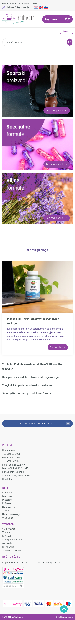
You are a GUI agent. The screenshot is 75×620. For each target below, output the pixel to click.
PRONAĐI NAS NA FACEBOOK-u (35, 423)
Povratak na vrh (64, 609)
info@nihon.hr (29, 3)
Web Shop (7, 517)
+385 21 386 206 (11, 3)
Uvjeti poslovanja (11, 514)
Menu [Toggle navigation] (66, 31)
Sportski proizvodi (12, 550)
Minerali (6, 536)
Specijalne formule (12, 539)
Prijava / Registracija (18, 7)
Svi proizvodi (9, 507)
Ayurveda (7, 543)
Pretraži (69, 42)
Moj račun (7, 496)
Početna (6, 503)
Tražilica (6, 510)
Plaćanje (7, 499)
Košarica (7, 492)
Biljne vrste (8, 546)
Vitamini (6, 532)
